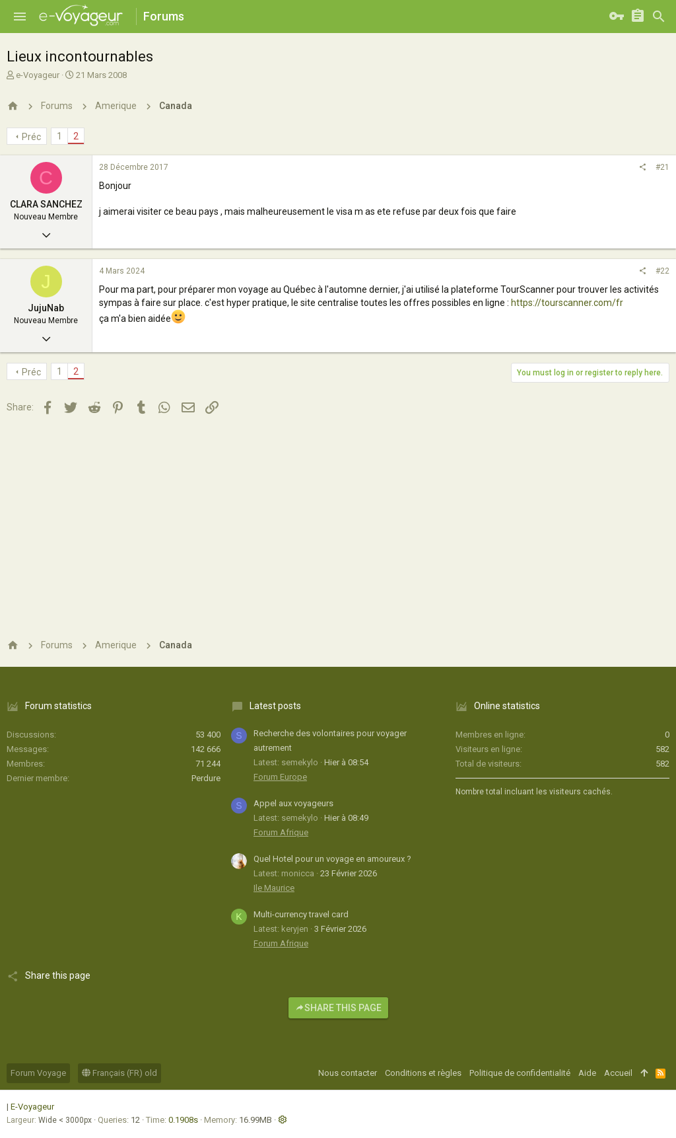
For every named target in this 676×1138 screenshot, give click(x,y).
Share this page (338, 1008)
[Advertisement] (338, 524)
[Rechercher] (658, 16)
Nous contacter (347, 1073)
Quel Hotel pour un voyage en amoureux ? (332, 859)
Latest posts (275, 706)
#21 (662, 167)
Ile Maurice (274, 888)
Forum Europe (280, 777)
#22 (662, 271)
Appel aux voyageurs (293, 803)
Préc (31, 137)
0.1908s (183, 1120)
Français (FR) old (119, 1073)
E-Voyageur (32, 1107)
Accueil (618, 1073)
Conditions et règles (423, 1073)
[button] (20, 16)
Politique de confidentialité (519, 1073)
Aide (587, 1073)
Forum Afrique (281, 832)
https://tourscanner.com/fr (567, 302)
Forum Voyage (38, 1073)
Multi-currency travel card (301, 914)
